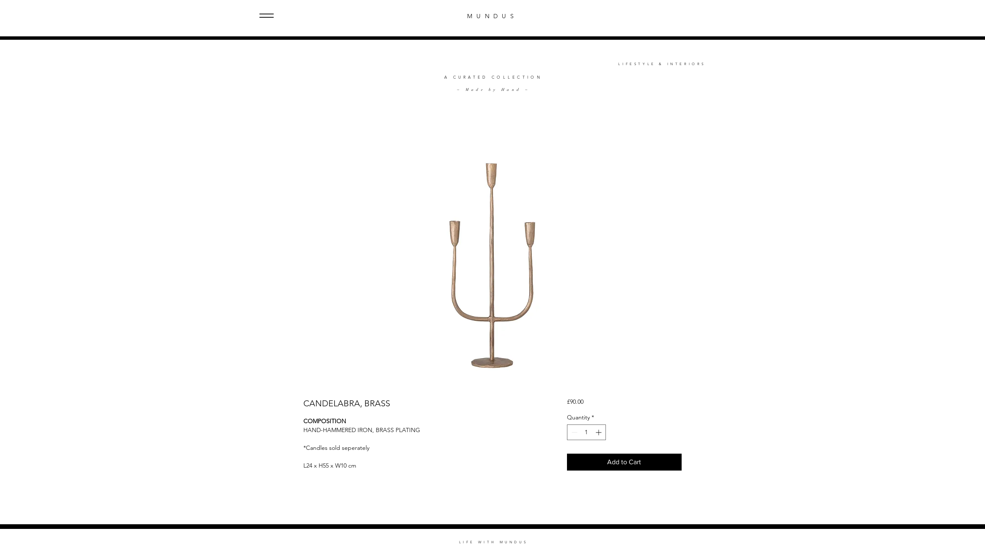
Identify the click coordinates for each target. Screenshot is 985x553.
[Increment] (599, 432)
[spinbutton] (586, 432)
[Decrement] (573, 432)
